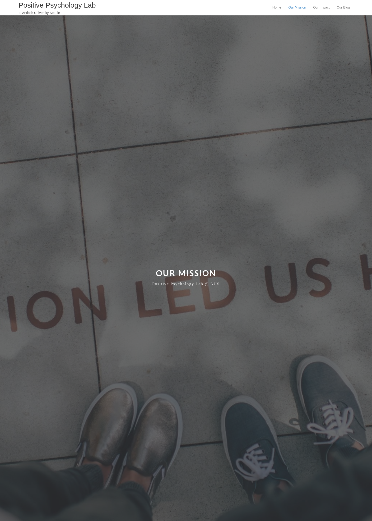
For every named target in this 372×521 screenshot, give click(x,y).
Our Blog (343, 7)
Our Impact (321, 7)
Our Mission (297, 7)
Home (276, 7)
